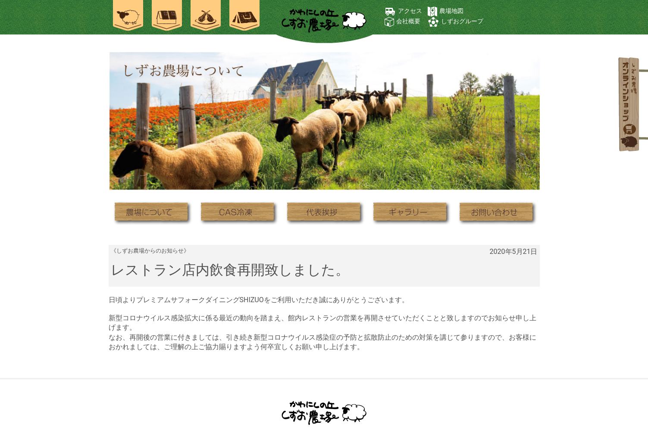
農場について (152, 212)
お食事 (206, 17)
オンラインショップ (630, 105)
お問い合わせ (497, 212)
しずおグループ (462, 21)
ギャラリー (410, 212)
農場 (128, 17)
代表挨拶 (324, 212)
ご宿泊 (167, 17)
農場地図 (451, 10)
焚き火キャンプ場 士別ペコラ (244, 17)
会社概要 (408, 21)
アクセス (410, 10)
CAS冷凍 (238, 212)
